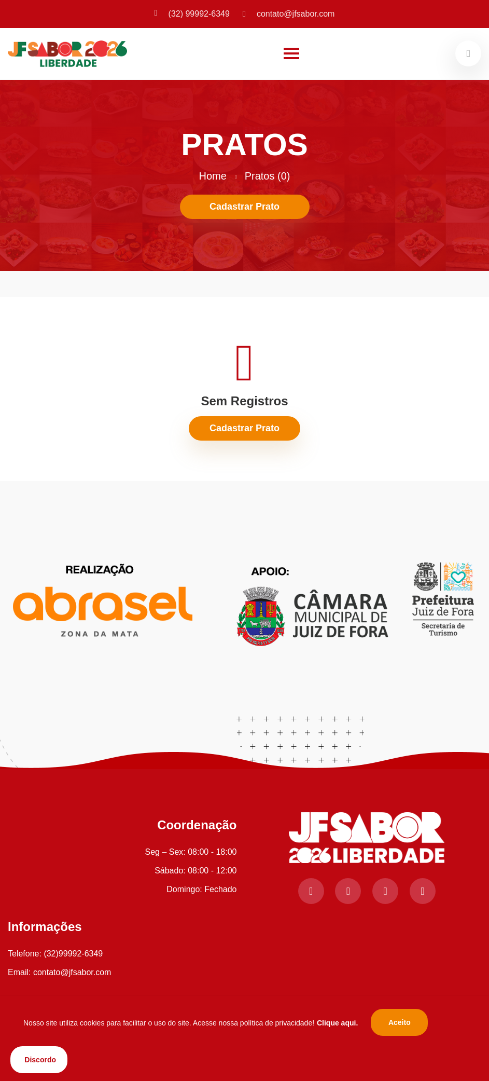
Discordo (40, 1060)
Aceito (399, 1022)
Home (213, 176)
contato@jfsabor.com (289, 13)
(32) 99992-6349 (192, 13)
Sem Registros (244, 401)
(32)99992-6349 (73, 953)
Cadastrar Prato (244, 206)
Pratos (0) (267, 176)
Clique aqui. (337, 1023)
